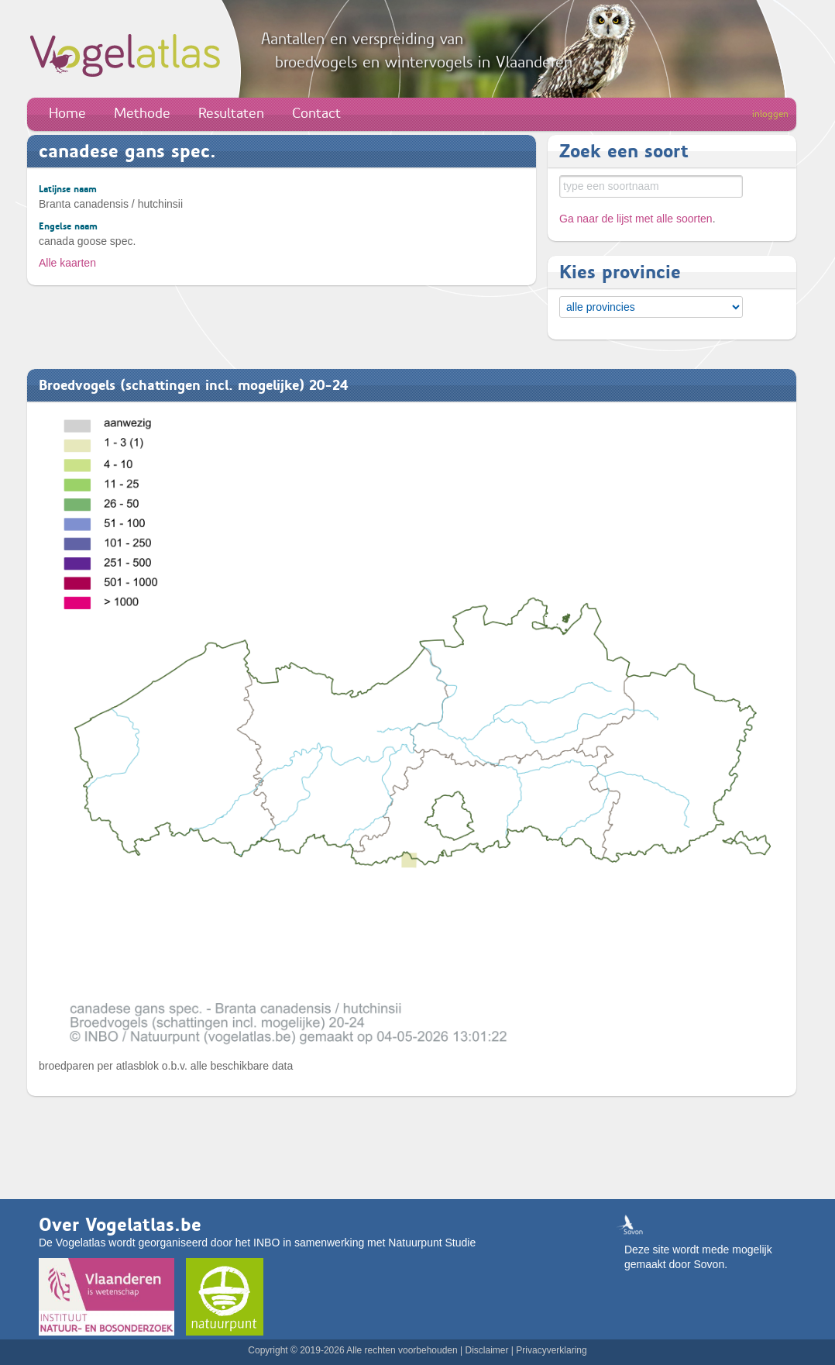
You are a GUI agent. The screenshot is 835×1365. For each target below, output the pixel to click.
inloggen (770, 114)
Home (67, 113)
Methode (142, 113)
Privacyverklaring (551, 1350)
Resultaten (231, 113)
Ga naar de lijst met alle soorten (636, 218)
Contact (316, 113)
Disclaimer (486, 1350)
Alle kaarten (67, 263)
